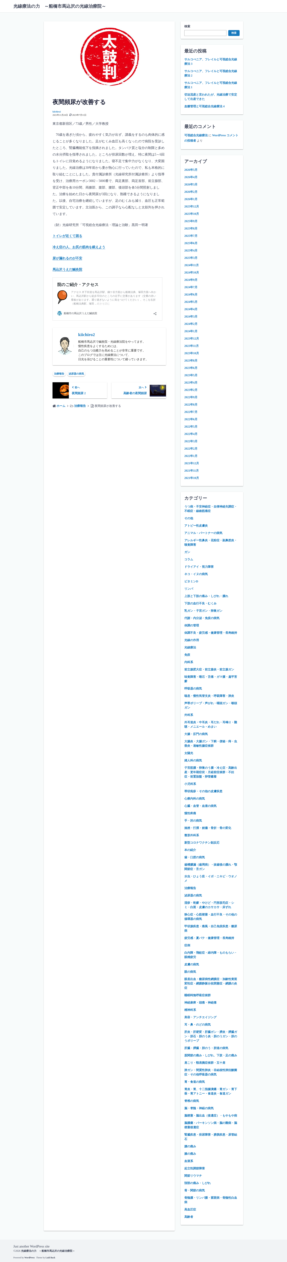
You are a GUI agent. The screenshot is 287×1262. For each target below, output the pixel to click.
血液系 (188, 1161)
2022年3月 (190, 441)
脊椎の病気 (191, 1100)
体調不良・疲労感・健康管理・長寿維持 (210, 632)
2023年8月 (190, 360)
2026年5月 (190, 169)
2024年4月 (190, 309)
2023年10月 (191, 353)
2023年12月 (191, 338)
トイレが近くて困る (67, 236)
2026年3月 (190, 184)
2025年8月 (190, 228)
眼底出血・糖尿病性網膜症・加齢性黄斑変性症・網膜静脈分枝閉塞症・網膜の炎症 (210, 983)
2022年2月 (190, 448)
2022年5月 (190, 426)
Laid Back (50, 1257)
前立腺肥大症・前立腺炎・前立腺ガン (209, 669)
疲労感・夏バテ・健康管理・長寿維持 (209, 938)
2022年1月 (190, 455)
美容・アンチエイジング (200, 1017)
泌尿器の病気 (76, 373)
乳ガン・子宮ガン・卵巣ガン (203, 610)
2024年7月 (190, 287)
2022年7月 (190, 411)
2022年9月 (190, 397)
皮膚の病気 (191, 964)
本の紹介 (190, 849)
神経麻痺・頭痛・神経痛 (200, 1002)
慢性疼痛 (190, 813)
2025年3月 (190, 257)
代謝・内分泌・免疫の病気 (201, 618)
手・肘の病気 (193, 820)
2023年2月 (190, 389)
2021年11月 (191, 470)
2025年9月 (190, 221)
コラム (188, 559)
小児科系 (190, 783)
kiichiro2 (57, 111)
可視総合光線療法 (196, 135)
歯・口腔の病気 (194, 857)
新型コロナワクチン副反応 (201, 842)
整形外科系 (191, 835)
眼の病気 (190, 971)
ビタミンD (191, 581)
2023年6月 (190, 367)
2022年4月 (190, 433)
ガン (187, 552)
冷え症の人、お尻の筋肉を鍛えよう (79, 247)
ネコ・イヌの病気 (196, 574)
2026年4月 (190, 177)
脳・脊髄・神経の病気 (199, 1108)
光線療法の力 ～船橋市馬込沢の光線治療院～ (59, 6)
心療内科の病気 (194, 798)
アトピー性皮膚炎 (196, 525)
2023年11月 (191, 345)
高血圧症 (190, 1209)
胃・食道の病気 (194, 1081)
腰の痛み (190, 1146)
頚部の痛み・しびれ (197, 1183)
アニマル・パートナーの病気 (203, 533)
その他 (188, 518)
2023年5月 (190, 375)
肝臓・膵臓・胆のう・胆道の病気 (206, 1048)
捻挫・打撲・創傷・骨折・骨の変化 (207, 827)
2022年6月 (190, 419)
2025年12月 (191, 206)
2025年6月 (190, 243)
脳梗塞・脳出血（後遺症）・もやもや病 (210, 1115)
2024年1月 (190, 331)
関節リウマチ (193, 1175)
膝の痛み (190, 1153)
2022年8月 (190, 404)
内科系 (188, 662)
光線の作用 (191, 640)
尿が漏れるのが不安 (67, 258)
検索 (187, 26)
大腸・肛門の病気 (196, 734)
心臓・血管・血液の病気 (200, 805)
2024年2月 (190, 323)
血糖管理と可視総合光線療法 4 (204, 106)
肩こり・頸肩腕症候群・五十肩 (204, 1062)
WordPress (29, 1257)
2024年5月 (190, 301)
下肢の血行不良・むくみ (200, 603)
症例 (187, 945)
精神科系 (190, 1009)
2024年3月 (190, 316)
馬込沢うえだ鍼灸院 (67, 269)
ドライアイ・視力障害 (199, 566)
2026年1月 (190, 199)
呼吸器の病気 (193, 688)
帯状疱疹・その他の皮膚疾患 (203, 791)
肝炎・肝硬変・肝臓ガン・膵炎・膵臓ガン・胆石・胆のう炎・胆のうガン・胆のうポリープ (210, 1036)
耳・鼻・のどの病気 (197, 1024)
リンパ (188, 588)
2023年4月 (190, 382)
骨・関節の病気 (194, 1190)
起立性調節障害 (194, 1168)
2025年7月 (190, 235)
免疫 (187, 654)
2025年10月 (191, 213)
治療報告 (59, 373)
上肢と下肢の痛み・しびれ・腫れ (206, 596)
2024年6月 (190, 294)
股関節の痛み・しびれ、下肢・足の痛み (210, 1055)
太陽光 (188, 753)
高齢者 (188, 1216)
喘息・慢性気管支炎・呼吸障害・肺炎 (209, 695)
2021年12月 (191, 463)
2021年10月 (191, 477)
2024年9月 (190, 279)
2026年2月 (190, 191)
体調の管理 (191, 625)
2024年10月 (191, 272)
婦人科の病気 (193, 760)
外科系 (188, 714)
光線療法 (190, 647)
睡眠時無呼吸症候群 (197, 995)
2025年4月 (190, 250)
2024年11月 (191, 265)
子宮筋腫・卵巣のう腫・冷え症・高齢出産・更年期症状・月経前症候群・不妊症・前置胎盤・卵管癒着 (210, 772)
